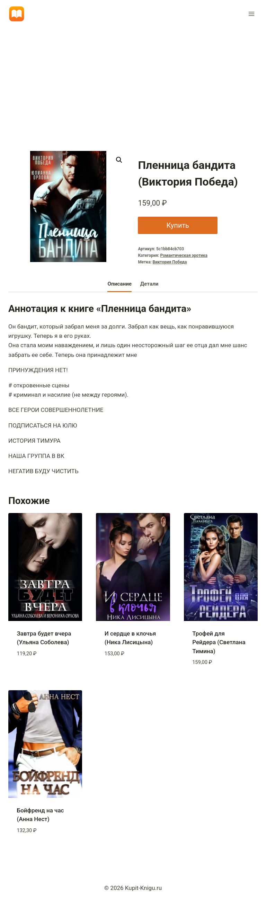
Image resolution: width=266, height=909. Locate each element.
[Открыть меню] (251, 13)
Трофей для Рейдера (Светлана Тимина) (218, 642)
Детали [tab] (149, 284)
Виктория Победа (170, 262)
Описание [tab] (119, 284)
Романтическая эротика (183, 255)
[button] (119, 160)
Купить (177, 225)
